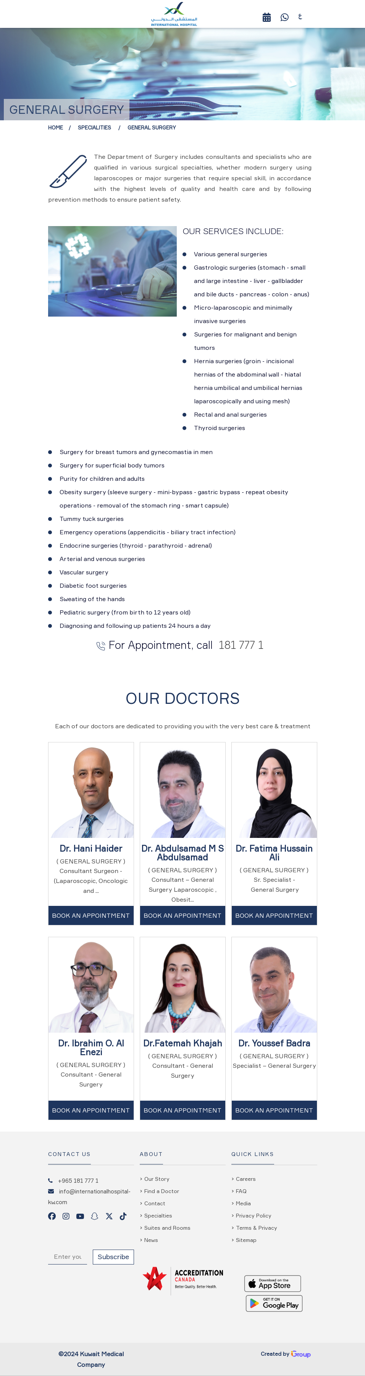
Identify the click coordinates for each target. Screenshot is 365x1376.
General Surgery (152, 128)
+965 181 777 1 (78, 1180)
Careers (246, 1179)
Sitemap (246, 1240)
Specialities (95, 128)
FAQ (241, 1191)
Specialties (158, 1215)
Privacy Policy (253, 1215)
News (151, 1240)
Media (243, 1203)
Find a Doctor (161, 1191)
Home (55, 128)
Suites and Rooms (167, 1227)
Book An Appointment (91, 915)
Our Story (157, 1179)
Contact (154, 1203)
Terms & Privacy (256, 1227)
